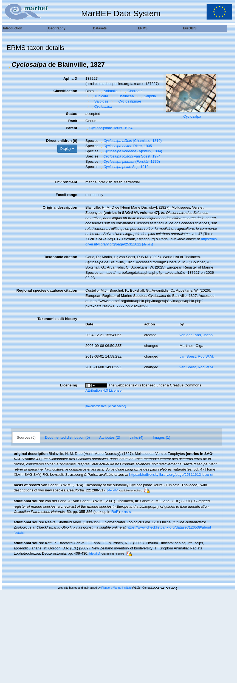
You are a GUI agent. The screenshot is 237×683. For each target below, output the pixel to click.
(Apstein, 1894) (130, 151)
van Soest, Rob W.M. (196, 356)
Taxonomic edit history (57, 319)
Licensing (68, 385)
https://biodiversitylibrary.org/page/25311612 (165, 474)
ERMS (143, 28)
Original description (60, 207)
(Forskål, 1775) (129, 161)
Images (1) (161, 437)
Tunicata (99, 96)
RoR (115, 512)
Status (71, 114)
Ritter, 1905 (125, 146)
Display (67, 149)
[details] (147, 244)
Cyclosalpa (192, 116)
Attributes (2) (109, 437)
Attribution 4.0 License (103, 390)
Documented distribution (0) (67, 437)
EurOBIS (189, 28)
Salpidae (99, 101)
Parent (71, 128)
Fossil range (66, 195)
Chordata (132, 91)
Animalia (109, 91)
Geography (56, 28)
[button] (9, 64)
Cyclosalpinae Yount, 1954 (108, 128)
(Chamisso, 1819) (130, 141)
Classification (65, 91)
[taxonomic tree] (96, 406)
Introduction (12, 28)
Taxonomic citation (60, 257)
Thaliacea (124, 96)
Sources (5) (26, 437)
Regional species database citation (46, 290)
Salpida (148, 96)
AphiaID (70, 78)
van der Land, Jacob (196, 335)
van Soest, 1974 (129, 156)
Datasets (100, 28)
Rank (72, 121)
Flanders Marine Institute (116, 587)
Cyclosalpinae (127, 101)
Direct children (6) (61, 141)
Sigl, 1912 (123, 167)
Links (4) (136, 437)
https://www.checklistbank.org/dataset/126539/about (169, 527)
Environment (66, 182)
